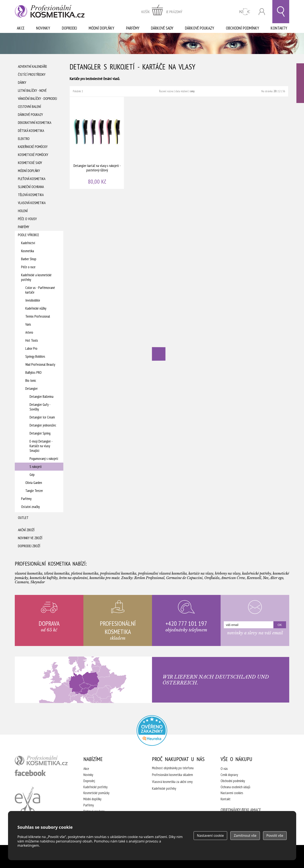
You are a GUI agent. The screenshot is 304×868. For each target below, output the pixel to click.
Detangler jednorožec (43, 425)
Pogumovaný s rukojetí (44, 458)
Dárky (22, 82)
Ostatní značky (30, 506)
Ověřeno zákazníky (300, 83)
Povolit (274, 835)
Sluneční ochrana (31, 186)
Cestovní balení (29, 106)
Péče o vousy (27, 219)
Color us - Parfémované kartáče (40, 290)
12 (279, 91)
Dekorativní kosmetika (34, 122)
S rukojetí (36, 466)
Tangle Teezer (34, 490)
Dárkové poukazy (199, 28)
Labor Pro (31, 348)
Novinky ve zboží (30, 538)
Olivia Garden (33, 482)
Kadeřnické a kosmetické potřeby (36, 277)
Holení (23, 211)
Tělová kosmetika (31, 194)
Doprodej (69, 28)
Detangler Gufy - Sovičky (40, 407)
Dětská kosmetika (31, 130)
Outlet (23, 517)
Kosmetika (27, 251)
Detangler (31, 388)
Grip (32, 474)
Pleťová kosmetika (31, 178)
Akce (20, 28)
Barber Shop (28, 259)
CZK (244, 11)
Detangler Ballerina (41, 396)
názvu (170, 91)
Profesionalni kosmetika (152, 730)
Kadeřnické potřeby (95, 787)
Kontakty (279, 28)
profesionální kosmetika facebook (30, 773)
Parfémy (132, 28)
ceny (192, 91)
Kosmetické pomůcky (33, 154)
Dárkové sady (162, 28)
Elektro (24, 138)
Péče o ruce (28, 267)
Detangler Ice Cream (42, 417)
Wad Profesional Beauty (40, 364)
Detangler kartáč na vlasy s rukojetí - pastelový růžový (97, 143)
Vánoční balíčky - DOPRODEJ (37, 98)
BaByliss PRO (33, 372)
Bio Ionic (30, 380)
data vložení (181, 91)
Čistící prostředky (31, 74)
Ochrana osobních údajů (235, 787)
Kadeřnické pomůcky (33, 146)
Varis (28, 324)
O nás (224, 768)
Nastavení (210, 835)
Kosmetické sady (30, 162)
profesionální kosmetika (41, 760)
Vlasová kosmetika (32, 202)
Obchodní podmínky (242, 28)
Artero (29, 332)
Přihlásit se (261, 11)
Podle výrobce (28, 235)
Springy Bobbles (35, 356)
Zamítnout (245, 835)
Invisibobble (32, 300)
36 (283, 91)
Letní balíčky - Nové (32, 90)
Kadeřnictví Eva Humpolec (27, 800)
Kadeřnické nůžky (35, 308)
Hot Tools (31, 340)
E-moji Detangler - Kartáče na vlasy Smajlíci (41, 446)
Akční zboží (26, 530)
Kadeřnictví (28, 243)
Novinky (43, 28)
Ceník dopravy (229, 774)
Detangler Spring (40, 433)
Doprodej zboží (29, 546)
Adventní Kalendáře (32, 66)
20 (275, 91)
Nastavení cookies (232, 793)
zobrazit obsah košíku (162, 12)
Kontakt (226, 799)
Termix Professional (37, 316)
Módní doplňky (101, 28)
